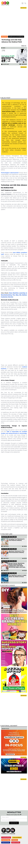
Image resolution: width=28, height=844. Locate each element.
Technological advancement (10, 172)
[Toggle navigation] (22, 3)
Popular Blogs (5, 840)
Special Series (5, 842)
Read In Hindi (15, 842)
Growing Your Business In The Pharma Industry (16, 539)
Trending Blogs (6, 837)
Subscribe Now (14, 822)
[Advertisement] (13, 22)
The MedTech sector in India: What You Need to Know (17, 576)
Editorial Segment (9, 726)
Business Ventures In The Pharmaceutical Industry (16, 551)
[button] (25, 3)
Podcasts (14, 840)
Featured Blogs (17, 837)
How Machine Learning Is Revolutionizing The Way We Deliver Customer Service (14, 295)
